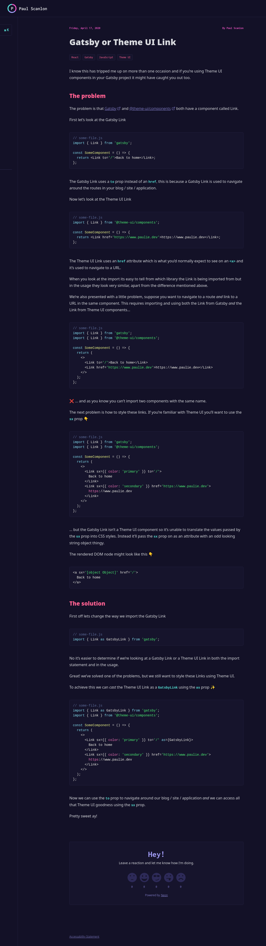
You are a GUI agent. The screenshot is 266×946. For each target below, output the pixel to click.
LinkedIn (19, 220)
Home (16, 43)
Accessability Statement (84, 937)
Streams (18, 131)
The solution (87, 603)
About (17, 144)
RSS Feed (19, 182)
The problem (87, 96)
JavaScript (106, 57)
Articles (21, 53)
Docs (16, 81)
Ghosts (19, 91)
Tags (16, 156)
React (75, 57)
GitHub (17, 208)
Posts (17, 68)
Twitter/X (20, 195)
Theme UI (125, 57)
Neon (164, 895)
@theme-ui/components (152, 108)
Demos (17, 118)
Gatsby (89, 57)
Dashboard (20, 106)
